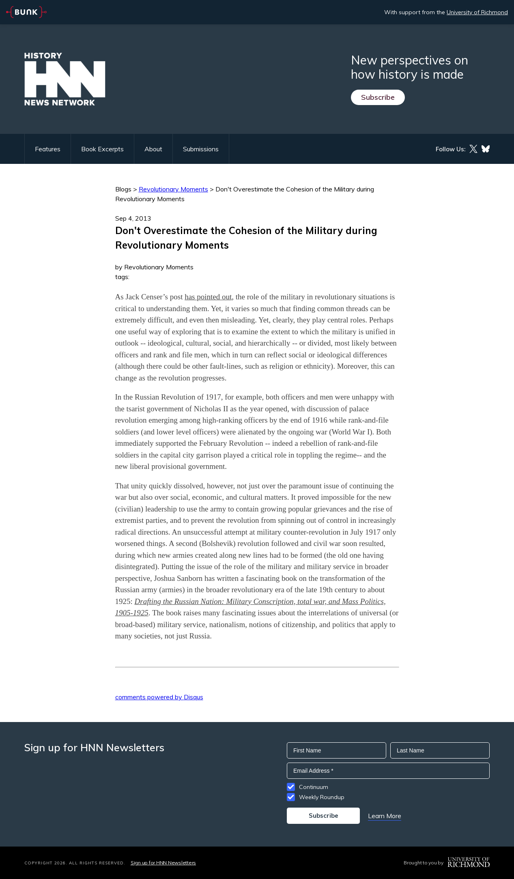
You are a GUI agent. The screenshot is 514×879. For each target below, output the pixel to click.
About (153, 149)
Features (47, 149)
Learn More (384, 816)
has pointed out (208, 296)
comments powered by (159, 697)
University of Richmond (477, 12)
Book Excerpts (102, 149)
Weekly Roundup (321, 797)
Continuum (313, 787)
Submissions (201, 149)
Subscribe (378, 97)
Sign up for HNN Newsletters (163, 863)
